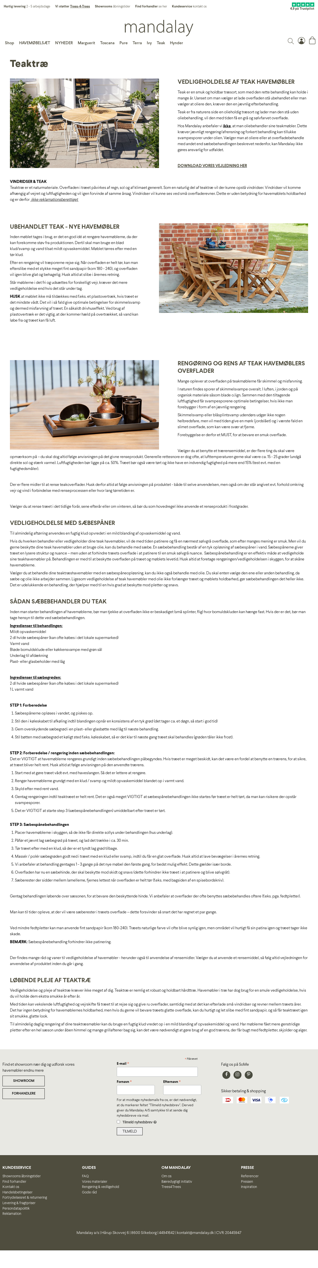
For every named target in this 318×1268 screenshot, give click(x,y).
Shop (9, 43)
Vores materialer (94, 1181)
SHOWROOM (23, 1081)
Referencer (250, 1176)
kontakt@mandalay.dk (195, 1233)
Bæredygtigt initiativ (176, 1181)
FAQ (85, 1176)
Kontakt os (10, 1187)
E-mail (123, 1064)
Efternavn (172, 1082)
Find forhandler (14, 1181)
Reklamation (11, 1214)
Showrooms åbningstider (21, 1176)
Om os (166, 1176)
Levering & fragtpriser (19, 1203)
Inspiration (249, 1187)
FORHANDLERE (24, 1093)
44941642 (167, 1233)
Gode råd (89, 1192)
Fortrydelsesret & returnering (24, 1197)
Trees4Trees (171, 1187)
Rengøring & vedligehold (100, 1187)
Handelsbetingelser (17, 1192)
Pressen (247, 1181)
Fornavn (124, 1082)
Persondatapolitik (16, 1208)
